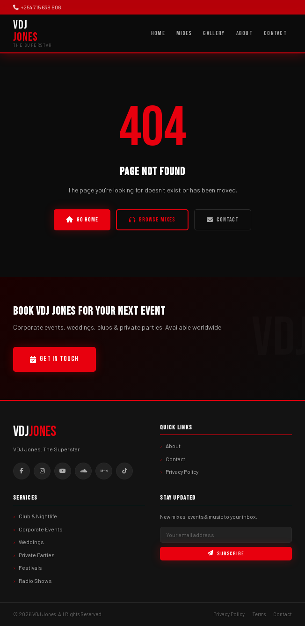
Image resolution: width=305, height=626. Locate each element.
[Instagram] (42, 471)
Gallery (214, 33)
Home (158, 33)
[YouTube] (62, 471)
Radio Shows (35, 580)
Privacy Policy (182, 471)
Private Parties (37, 555)
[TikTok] (124, 471)
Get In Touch (54, 358)
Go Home (82, 219)
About (244, 33)
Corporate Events (41, 529)
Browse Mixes (152, 219)
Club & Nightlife (38, 516)
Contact (275, 33)
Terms (259, 614)
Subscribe (226, 553)
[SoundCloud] (83, 471)
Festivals (30, 567)
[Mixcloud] (103, 471)
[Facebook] (21, 471)
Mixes (184, 33)
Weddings (31, 541)
